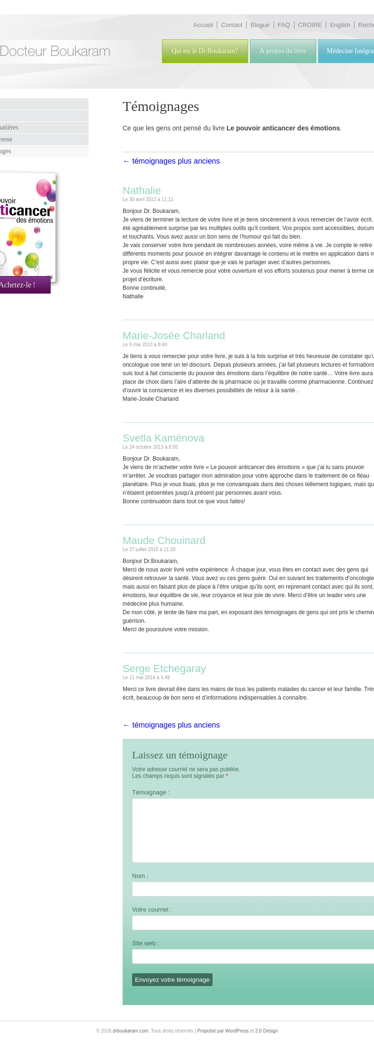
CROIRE (310, 24)
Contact (231, 24)
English (340, 24)
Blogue (259, 24)
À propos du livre (283, 51)
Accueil (203, 24)
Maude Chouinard (164, 540)
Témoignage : (151, 792)
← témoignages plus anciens (171, 161)
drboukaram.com (130, 1042)
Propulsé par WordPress (223, 1042)
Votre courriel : (152, 920)
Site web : (145, 954)
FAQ (284, 24)
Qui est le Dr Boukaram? (205, 51)
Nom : (140, 887)
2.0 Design (266, 1042)
